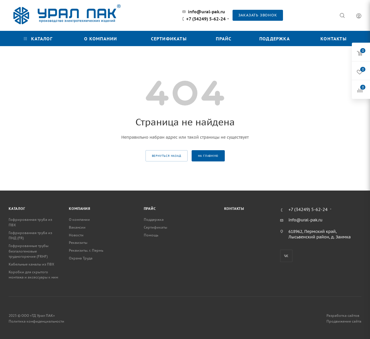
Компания (79, 208)
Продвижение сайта (343, 321)
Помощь (151, 235)
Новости (76, 235)
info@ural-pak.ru (206, 11)
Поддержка (154, 219)
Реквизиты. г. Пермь (86, 250)
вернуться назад (166, 156)
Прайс (150, 208)
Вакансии (77, 227)
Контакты (234, 208)
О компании (79, 219)
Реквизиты (78, 242)
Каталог (17, 208)
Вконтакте (286, 256)
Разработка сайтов (342, 315)
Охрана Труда (80, 258)
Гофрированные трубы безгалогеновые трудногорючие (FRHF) (28, 251)
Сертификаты (155, 227)
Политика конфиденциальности (36, 321)
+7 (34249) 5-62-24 (206, 19)
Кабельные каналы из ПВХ (31, 264)
